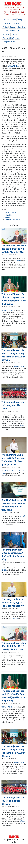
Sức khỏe (6, 34)
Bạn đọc (13, 27)
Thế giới (5, 31)
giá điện (4, 570)
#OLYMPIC (8, 215)
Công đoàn (21, 27)
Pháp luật (16, 23)
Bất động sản (14, 31)
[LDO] (14, 236)
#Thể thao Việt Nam (11, 213)
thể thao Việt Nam (13, 66)
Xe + (17, 38)
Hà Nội (3, 568)
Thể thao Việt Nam (7, 310)
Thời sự (5, 27)
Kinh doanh (6, 23)
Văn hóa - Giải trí (8, 38)
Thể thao (14, 34)
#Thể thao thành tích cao (12, 219)
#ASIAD (7, 217)
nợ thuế (22, 516)
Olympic (18, 261)
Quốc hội (15, 618)
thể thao (22, 426)
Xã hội (20, 20)
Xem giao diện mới (9, 42)
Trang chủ (6, 20)
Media (14, 20)
